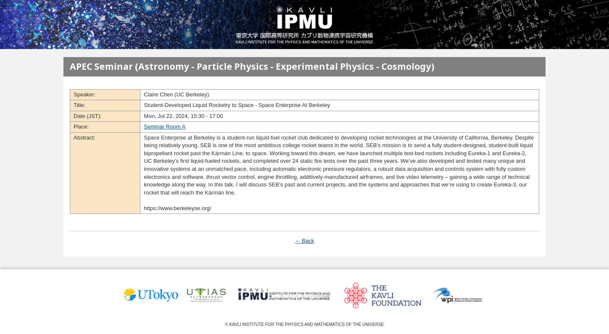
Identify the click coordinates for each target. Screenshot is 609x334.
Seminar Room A (164, 126)
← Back (304, 241)
